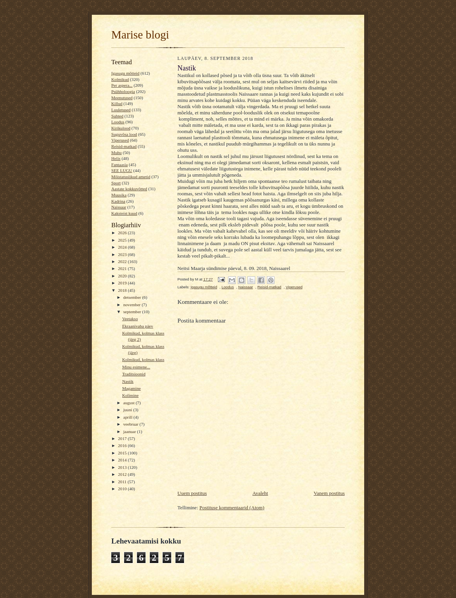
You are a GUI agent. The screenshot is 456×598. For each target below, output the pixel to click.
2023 (123, 254)
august (129, 402)
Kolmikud (120, 79)
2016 (123, 445)
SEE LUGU (121, 170)
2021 (123, 268)
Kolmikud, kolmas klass (143, 359)
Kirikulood (120, 128)
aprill (128, 417)
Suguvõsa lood (124, 134)
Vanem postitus (329, 493)
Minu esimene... (136, 367)
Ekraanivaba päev (137, 326)
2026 (123, 232)
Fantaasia (119, 164)
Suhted (117, 116)
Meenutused (122, 97)
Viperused (120, 140)
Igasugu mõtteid (125, 73)
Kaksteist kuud (124, 213)
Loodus (118, 121)
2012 (123, 474)
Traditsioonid (134, 374)
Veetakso (130, 318)
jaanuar (130, 431)
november (132, 304)
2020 (123, 276)
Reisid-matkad (124, 146)
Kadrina (118, 201)
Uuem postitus (192, 493)
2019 (123, 283)
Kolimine (130, 395)
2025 (123, 240)
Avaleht (260, 493)
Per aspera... (122, 85)
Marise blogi (140, 34)
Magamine (131, 388)
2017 (123, 438)
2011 (123, 481)
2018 (123, 290)
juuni (128, 409)
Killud (117, 103)
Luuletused (121, 109)
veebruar (131, 424)
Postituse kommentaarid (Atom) (232, 507)
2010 (123, 488)
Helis (116, 158)
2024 (123, 247)
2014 (123, 460)
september (132, 311)
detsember (132, 297)
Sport (116, 183)
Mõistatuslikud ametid (130, 176)
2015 (123, 453)
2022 (123, 261)
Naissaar (118, 207)
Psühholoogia (123, 91)
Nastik (127, 381)
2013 (123, 467)
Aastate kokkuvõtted (129, 188)
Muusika (118, 195)
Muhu (116, 152)
